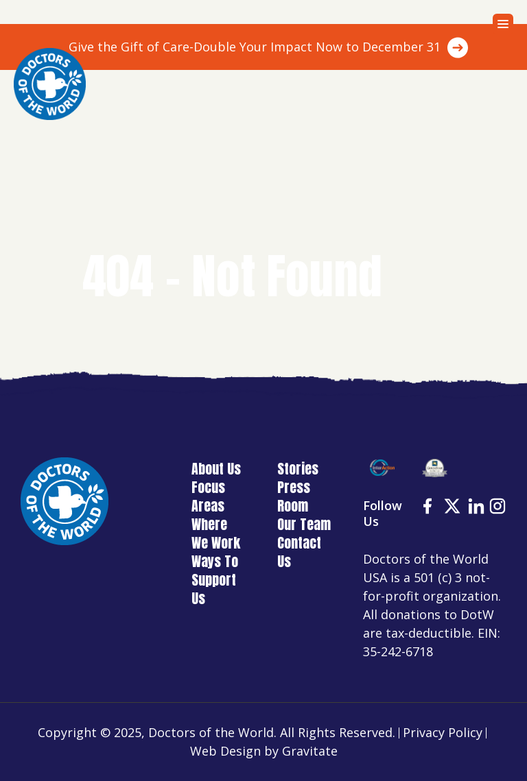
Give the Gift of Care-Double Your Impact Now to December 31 (255, 46)
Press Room (293, 496)
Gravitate (310, 751)
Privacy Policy (442, 732)
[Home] (50, 84)
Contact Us (299, 552)
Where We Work (215, 533)
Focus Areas (208, 496)
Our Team (304, 524)
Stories (297, 468)
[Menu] (503, 24)
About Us (216, 468)
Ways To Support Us (214, 580)
